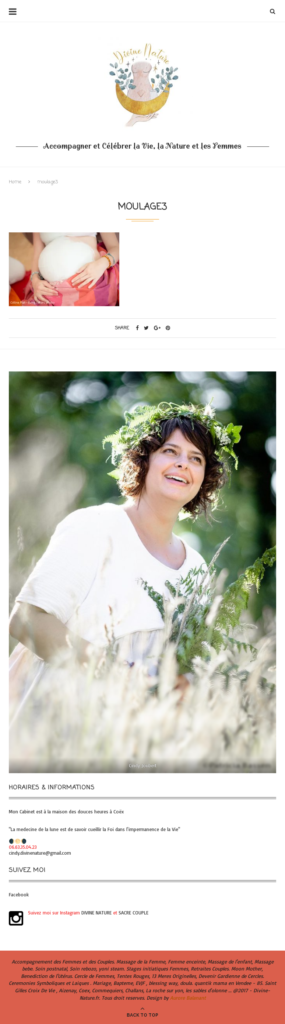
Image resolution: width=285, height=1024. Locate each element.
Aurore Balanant (188, 997)
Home (15, 182)
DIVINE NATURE (96, 913)
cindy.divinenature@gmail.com (40, 853)
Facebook (19, 894)
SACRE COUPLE (133, 913)
